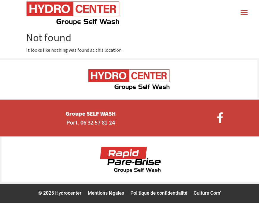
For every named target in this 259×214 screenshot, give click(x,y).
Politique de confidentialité (159, 193)
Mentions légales (106, 193)
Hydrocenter (68, 193)
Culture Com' (207, 193)
